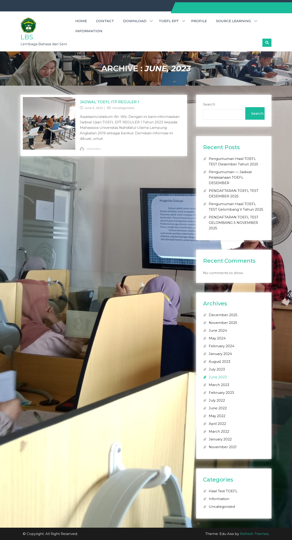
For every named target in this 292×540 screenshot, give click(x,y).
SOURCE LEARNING (233, 21)
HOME (81, 21)
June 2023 (218, 377)
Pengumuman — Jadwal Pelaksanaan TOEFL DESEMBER (230, 177)
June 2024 (218, 330)
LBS (27, 37)
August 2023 (219, 361)
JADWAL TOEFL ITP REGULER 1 (109, 102)
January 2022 (220, 439)
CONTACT (105, 21)
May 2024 (217, 338)
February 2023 (221, 392)
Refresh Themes (254, 534)
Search (209, 104)
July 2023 (217, 369)
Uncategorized (123, 108)
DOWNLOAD (134, 21)
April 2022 (217, 423)
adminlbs (94, 149)
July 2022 (217, 400)
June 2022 (218, 408)
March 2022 (219, 431)
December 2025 (223, 315)
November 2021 (223, 447)
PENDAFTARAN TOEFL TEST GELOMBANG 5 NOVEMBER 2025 (233, 222)
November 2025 (223, 322)
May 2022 (217, 416)
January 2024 (220, 354)
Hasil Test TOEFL (223, 491)
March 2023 (219, 385)
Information (88, 31)
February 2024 (221, 346)
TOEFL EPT (169, 21)
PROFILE (199, 21)
